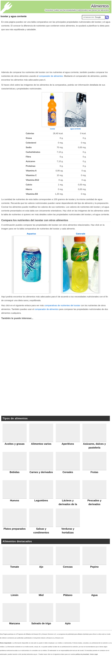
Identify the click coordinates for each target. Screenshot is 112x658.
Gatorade (80, 234)
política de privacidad (82, 654)
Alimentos (100, 6)
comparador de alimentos (51, 76)
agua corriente (75, 129)
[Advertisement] (56, 50)
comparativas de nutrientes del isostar (62, 305)
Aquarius (31, 234)
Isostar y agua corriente (14, 16)
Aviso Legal (94, 654)
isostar (52, 129)
